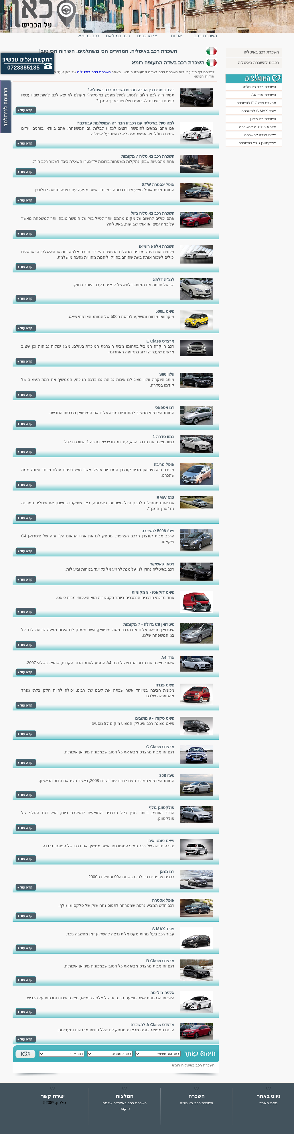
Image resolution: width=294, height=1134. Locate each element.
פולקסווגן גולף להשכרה (257, 143)
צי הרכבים (147, 35)
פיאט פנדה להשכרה (260, 135)
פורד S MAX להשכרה (258, 111)
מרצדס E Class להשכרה (256, 103)
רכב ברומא (88, 35)
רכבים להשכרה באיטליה (258, 62)
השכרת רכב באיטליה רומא (193, 1065)
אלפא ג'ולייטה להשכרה (257, 127)
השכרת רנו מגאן (263, 119)
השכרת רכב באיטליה (205, 38)
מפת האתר (268, 1103)
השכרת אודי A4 (263, 95)
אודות (176, 35)
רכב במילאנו (118, 35)
